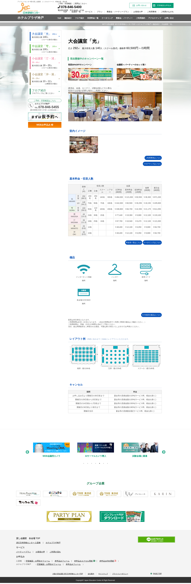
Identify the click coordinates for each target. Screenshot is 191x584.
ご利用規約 (140, 18)
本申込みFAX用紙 (107, 561)
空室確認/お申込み (164, 5)
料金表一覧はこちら (121, 243)
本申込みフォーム (62, 561)
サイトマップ (103, 574)
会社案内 (90, 574)
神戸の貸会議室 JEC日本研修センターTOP (118, 24)
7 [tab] (107, 463)
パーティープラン (23, 552)
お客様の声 (138, 12)
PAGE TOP (157, 574)
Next (163, 451)
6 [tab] (103, 463)
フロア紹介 (79, 18)
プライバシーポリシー (121, 574)
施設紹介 (68, 18)
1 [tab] (83, 463)
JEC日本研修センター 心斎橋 (28, 543)
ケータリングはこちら (148, 243)
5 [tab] (99, 463)
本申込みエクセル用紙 (84, 561)
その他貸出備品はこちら (148, 315)
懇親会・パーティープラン (118, 12)
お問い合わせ (141, 5)
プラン (99, 12)
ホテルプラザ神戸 (144, 24)
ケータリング (107, 18)
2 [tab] (87, 463)
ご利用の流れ (55, 552)
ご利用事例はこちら (148, 158)
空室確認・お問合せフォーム (38, 561)
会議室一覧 (76, 12)
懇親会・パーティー (124, 18)
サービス (89, 12)
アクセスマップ (154, 18)
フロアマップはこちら (148, 164)
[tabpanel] (51, 452)
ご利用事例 (151, 12)
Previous (26, 451)
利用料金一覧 (92, 18)
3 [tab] (91, 463)
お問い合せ (169, 18)
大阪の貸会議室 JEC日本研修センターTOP (66, 574)
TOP (65, 12)
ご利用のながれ (167, 12)
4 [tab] (95, 463)
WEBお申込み (45, 128)
